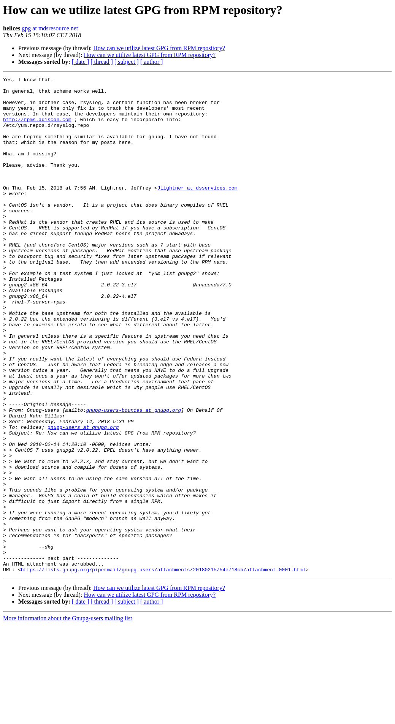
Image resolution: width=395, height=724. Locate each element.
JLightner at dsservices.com (197, 210)
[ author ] (151, 61)
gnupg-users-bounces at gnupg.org (133, 477)
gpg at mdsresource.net (50, 28)
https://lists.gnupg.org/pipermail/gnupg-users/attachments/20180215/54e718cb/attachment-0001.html (163, 668)
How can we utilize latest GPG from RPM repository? (159, 48)
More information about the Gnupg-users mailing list (67, 717)
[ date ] (80, 61)
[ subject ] (126, 61)
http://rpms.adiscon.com (37, 128)
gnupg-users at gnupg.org (83, 497)
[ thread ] (101, 61)
